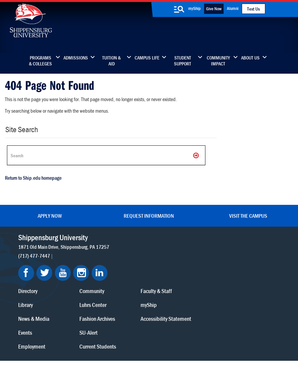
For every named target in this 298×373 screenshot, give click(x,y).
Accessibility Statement (250, 265)
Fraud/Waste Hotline (138, 350)
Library (113, 251)
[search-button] (179, 9)
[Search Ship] (106, 155)
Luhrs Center (178, 251)
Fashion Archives (183, 265)
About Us (250, 58)
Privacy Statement (83, 337)
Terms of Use (115, 337)
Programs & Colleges (40, 61)
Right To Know (190, 337)
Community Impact (218, 61)
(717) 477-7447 (34, 263)
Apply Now (50, 215)
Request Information (149, 215)
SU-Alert (174, 279)
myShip (194, 8)
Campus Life (147, 58)
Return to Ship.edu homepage (33, 178)
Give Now (214, 9)
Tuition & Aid (111, 61)
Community (177, 238)
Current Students (183, 293)
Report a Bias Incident (83, 344)
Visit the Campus (248, 215)
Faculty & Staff (241, 238)
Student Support (182, 61)
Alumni (232, 8)
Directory (115, 238)
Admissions (76, 58)
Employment (119, 293)
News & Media (121, 265)
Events (112, 279)
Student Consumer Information (179, 344)
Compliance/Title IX (130, 344)
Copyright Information (149, 337)
